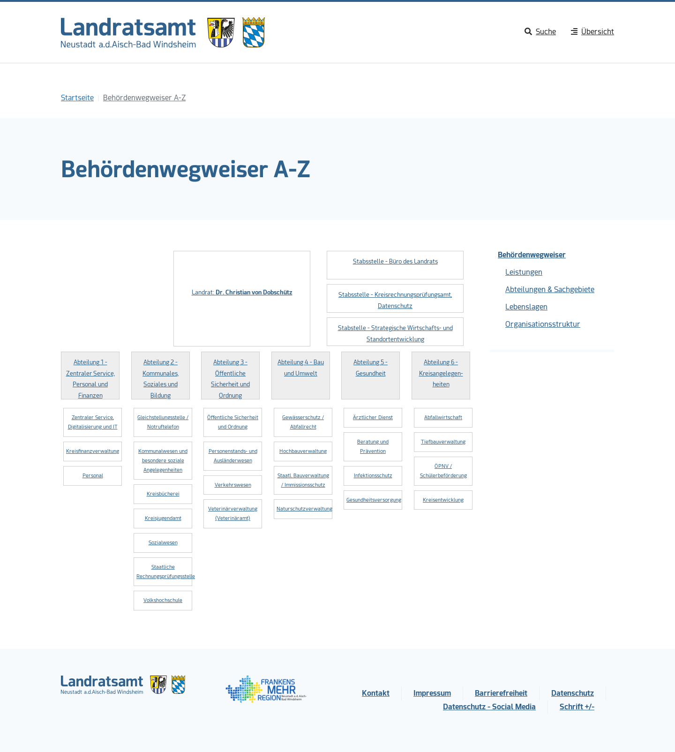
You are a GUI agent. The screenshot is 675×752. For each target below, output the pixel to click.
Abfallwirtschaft (443, 417)
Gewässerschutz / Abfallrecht (303, 422)
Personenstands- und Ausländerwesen (233, 456)
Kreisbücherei (163, 494)
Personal (92, 476)
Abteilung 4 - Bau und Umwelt (301, 367)
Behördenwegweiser (532, 254)
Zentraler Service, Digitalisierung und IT (93, 422)
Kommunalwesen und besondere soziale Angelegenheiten (163, 460)
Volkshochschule (162, 600)
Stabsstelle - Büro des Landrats (395, 261)
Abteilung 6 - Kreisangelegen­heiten (441, 373)
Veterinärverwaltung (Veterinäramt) (232, 513)
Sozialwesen (163, 543)
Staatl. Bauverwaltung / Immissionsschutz (303, 480)
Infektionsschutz (373, 476)
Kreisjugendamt (163, 518)
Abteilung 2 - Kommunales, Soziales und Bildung (160, 379)
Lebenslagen (526, 306)
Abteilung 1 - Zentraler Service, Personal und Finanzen (90, 379)
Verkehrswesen (233, 485)
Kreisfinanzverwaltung (92, 451)
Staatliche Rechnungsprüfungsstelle (164, 571)
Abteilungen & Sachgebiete (549, 289)
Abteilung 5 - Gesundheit (370, 367)
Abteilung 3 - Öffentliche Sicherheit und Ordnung (230, 379)
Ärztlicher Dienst (373, 417)
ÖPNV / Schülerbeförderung (443, 471)
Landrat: (242, 292)
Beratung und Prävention (373, 446)
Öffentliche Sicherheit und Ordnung (232, 422)
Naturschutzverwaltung (304, 509)
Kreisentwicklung (443, 500)
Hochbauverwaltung (303, 451)
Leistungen (523, 272)
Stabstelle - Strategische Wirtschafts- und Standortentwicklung (395, 333)
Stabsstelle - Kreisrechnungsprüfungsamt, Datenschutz (395, 300)
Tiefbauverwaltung (443, 442)
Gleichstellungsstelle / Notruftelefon (162, 422)
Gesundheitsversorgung (373, 500)
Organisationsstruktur (542, 324)
